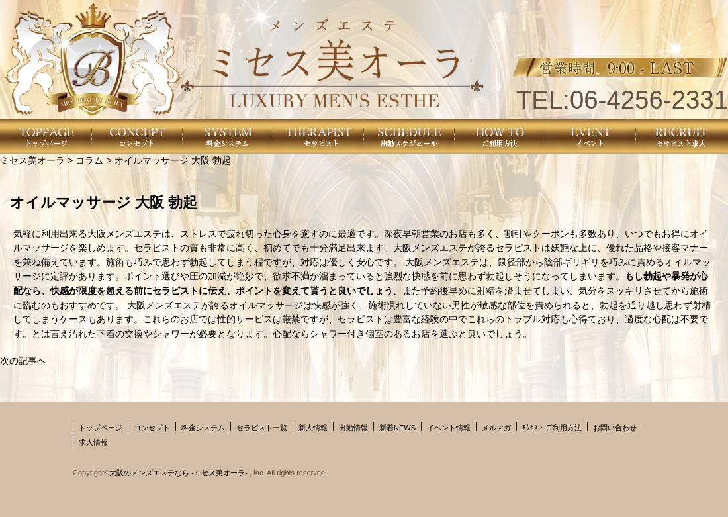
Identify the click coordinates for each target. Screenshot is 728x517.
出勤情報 (353, 428)
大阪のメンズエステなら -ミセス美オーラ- (179, 473)
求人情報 (93, 442)
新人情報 (313, 428)
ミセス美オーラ (32, 160)
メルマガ (496, 428)
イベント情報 (449, 428)
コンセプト (152, 428)
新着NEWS (397, 428)
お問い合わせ (615, 428)
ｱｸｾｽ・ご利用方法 (552, 428)
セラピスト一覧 (261, 428)
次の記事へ (23, 360)
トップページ (100, 428)
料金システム (203, 428)
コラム (89, 160)
